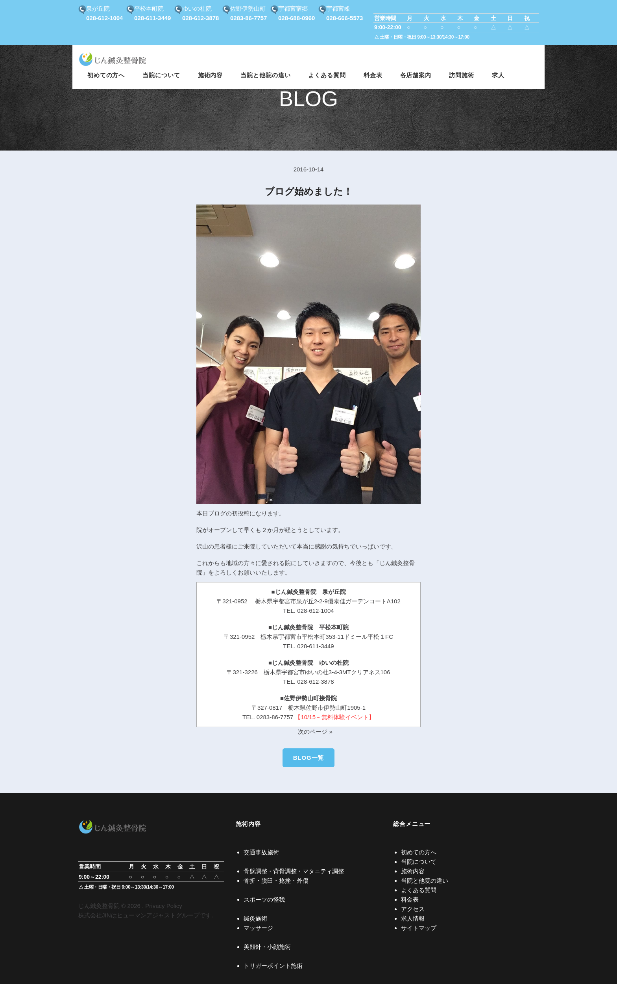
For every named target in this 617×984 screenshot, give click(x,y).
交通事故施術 (261, 852)
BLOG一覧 (308, 757)
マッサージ (258, 927)
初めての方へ (418, 852)
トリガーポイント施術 (273, 965)
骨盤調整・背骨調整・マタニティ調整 (294, 871)
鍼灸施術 (255, 918)
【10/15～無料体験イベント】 (335, 717)
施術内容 (413, 871)
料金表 (410, 899)
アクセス (413, 909)
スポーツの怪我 (264, 899)
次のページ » (315, 731)
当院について (418, 861)
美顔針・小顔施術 (267, 946)
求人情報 (413, 918)
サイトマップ (418, 927)
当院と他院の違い (424, 880)
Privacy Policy (163, 905)
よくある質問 (418, 890)
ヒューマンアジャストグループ (158, 915)
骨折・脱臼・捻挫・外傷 (276, 880)
